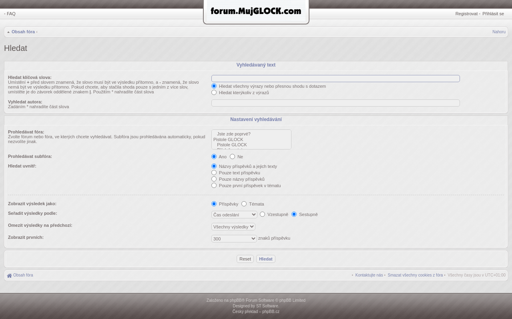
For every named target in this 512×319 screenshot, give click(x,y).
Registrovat (467, 13)
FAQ (11, 13)
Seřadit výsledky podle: (32, 213)
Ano (219, 156)
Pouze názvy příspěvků (238, 179)
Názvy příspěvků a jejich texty (244, 166)
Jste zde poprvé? (251, 134)
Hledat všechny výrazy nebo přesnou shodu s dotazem (268, 86)
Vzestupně (274, 214)
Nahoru (499, 32)
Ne (236, 156)
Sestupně (304, 214)
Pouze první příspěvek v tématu (246, 185)
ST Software (267, 306)
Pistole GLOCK (251, 139)
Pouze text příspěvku (235, 172)
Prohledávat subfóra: (30, 156)
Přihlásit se (493, 13)
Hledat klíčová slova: (30, 77)
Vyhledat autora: (25, 101)
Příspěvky (224, 204)
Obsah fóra (23, 31)
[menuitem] (415, 275)
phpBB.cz (270, 311)
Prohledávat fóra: (26, 131)
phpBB (236, 300)
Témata (252, 204)
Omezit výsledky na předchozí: (40, 225)
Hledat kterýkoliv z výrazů (240, 92)
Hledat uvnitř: (22, 166)
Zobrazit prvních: (26, 237)
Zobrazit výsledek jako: (32, 203)
